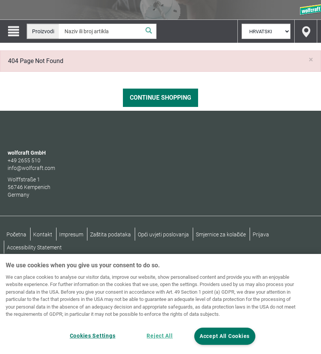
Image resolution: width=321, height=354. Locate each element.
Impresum (71, 234)
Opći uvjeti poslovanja (163, 234)
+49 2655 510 (24, 160)
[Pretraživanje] (148, 31)
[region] (160, 304)
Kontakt (42, 234)
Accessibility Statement (34, 247)
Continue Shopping (160, 97)
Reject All (160, 336)
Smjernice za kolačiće (221, 234)
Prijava (261, 234)
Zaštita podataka (110, 234)
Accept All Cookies (225, 336)
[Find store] (305, 31)
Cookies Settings (93, 336)
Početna (16, 234)
